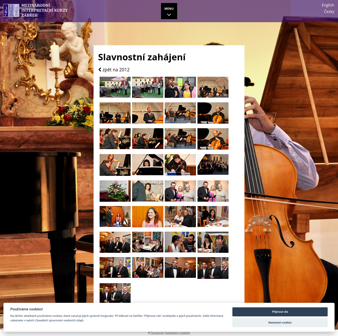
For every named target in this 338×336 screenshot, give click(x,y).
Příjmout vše (280, 311)
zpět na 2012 (114, 69)
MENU (169, 12)
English (328, 5)
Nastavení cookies (177, 333)
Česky (329, 11)
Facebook (156, 333)
